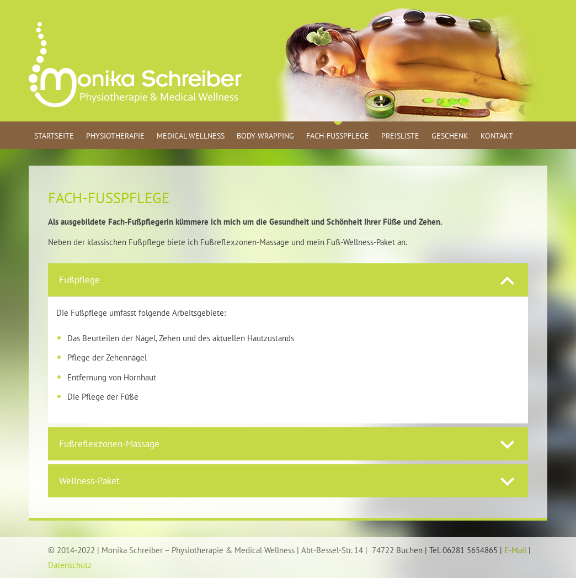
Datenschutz (70, 565)
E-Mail (515, 550)
